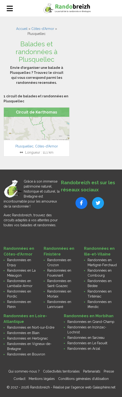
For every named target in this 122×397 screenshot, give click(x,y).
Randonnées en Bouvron (26, 354)
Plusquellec (24, 146)
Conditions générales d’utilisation (83, 379)
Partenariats (91, 371)
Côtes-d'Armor (42, 29)
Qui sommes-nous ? (24, 371)
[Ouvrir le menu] (10, 8)
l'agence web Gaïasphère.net (93, 387)
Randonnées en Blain (23, 333)
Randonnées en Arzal (83, 348)
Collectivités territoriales (61, 371)
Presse (109, 371)
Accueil (22, 29)
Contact (19, 379)
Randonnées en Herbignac (27, 338)
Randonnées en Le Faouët (87, 343)
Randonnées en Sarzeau (85, 338)
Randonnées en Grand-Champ (90, 322)
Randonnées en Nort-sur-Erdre (30, 327)
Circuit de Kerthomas (36, 112)
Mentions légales (42, 379)
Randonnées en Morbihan (88, 316)
